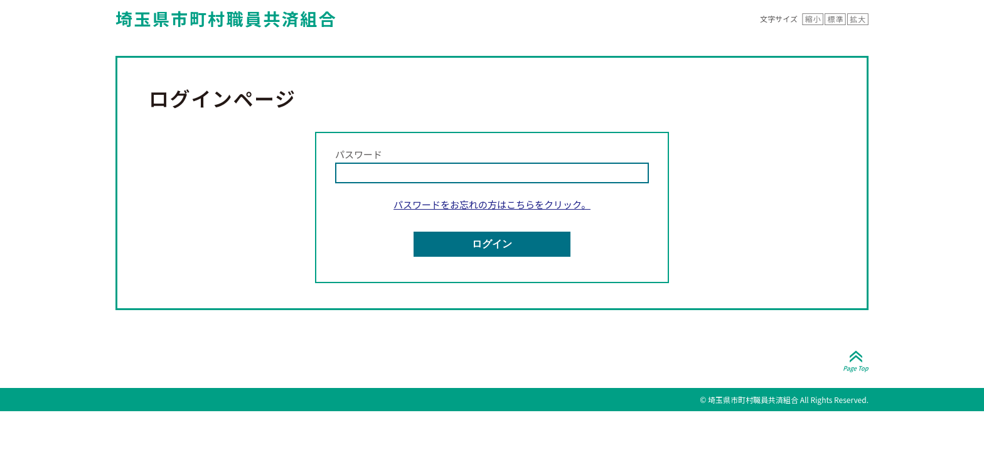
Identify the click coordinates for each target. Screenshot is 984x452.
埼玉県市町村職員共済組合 (226, 18)
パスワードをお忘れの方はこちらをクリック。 (492, 204)
